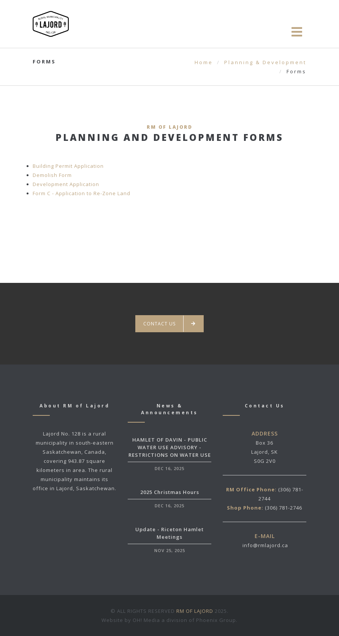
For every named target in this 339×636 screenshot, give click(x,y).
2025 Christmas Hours (169, 492)
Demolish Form (52, 175)
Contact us (169, 324)
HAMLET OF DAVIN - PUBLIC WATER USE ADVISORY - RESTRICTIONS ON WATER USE (169, 447)
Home (204, 62)
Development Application (66, 184)
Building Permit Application (68, 166)
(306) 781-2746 (283, 507)
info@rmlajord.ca (265, 545)
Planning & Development (265, 62)
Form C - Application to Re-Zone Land (81, 193)
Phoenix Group (216, 620)
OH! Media (146, 620)
